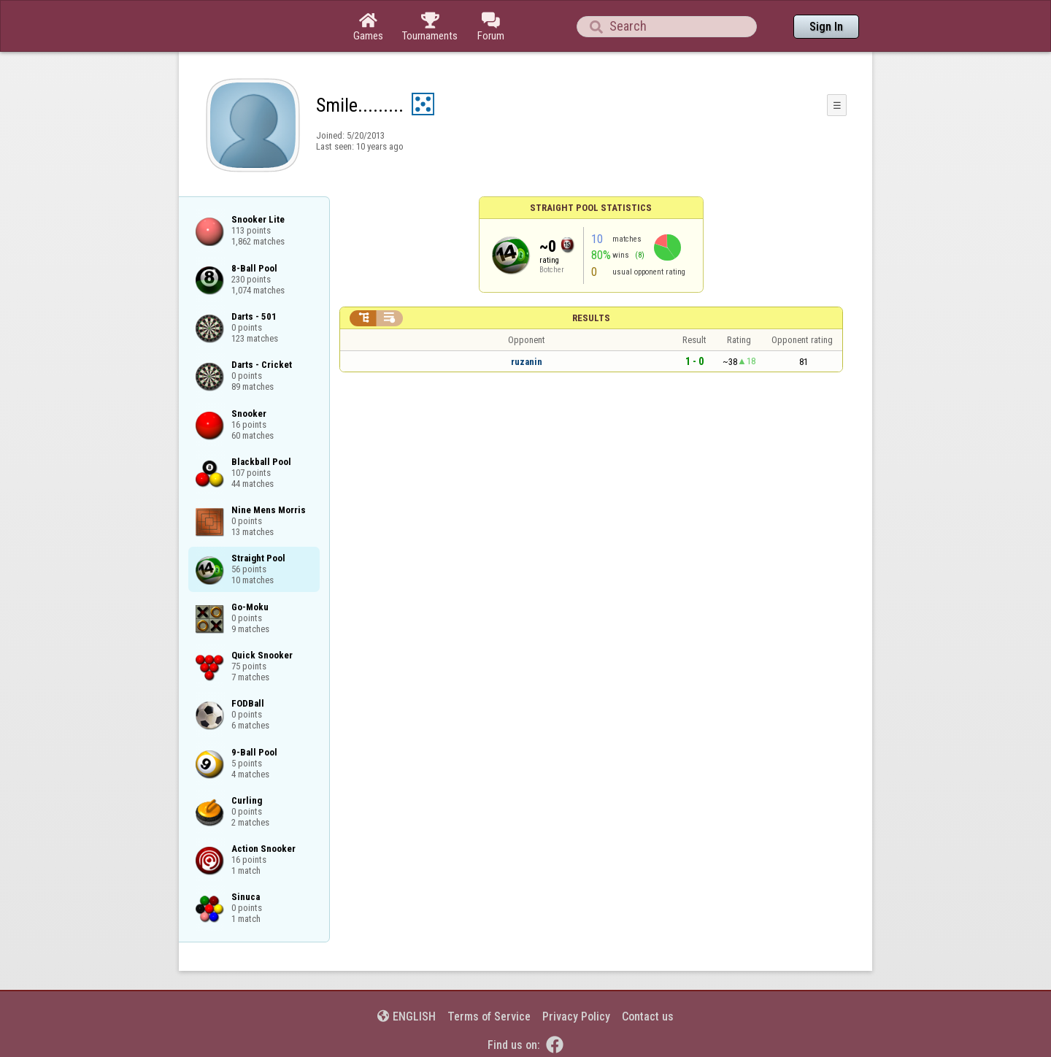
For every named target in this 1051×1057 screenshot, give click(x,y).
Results (591, 317)
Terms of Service (489, 1016)
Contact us (648, 1016)
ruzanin (526, 361)
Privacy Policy (576, 1016)
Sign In (826, 27)
